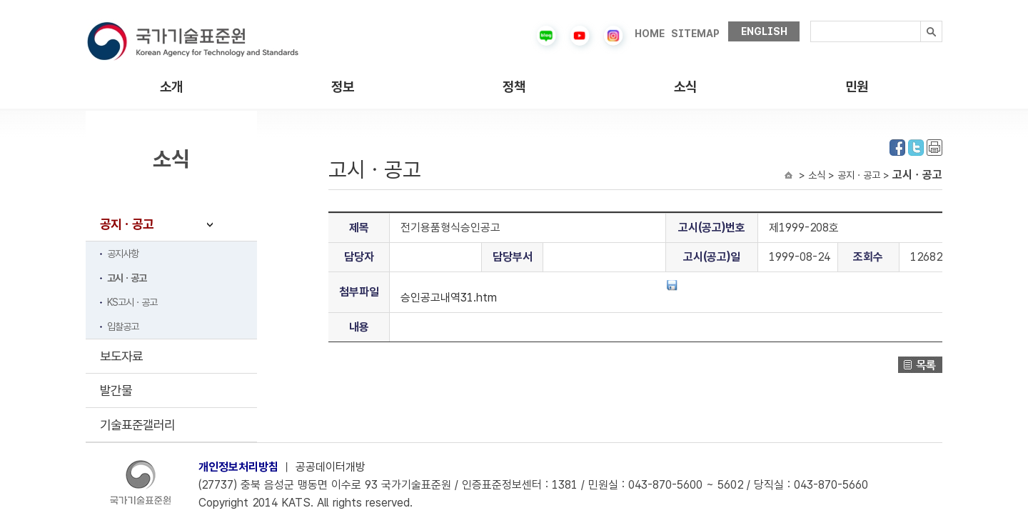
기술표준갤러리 (137, 424)
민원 (856, 87)
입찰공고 (122, 326)
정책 (514, 87)
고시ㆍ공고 (126, 278)
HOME (650, 33)
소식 (685, 87)
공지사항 (122, 253)
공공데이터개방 (331, 467)
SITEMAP (695, 33)
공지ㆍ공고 (126, 223)
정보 (342, 87)
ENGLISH (764, 31)
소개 (171, 87)
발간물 (116, 390)
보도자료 (121, 356)
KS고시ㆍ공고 (132, 302)
